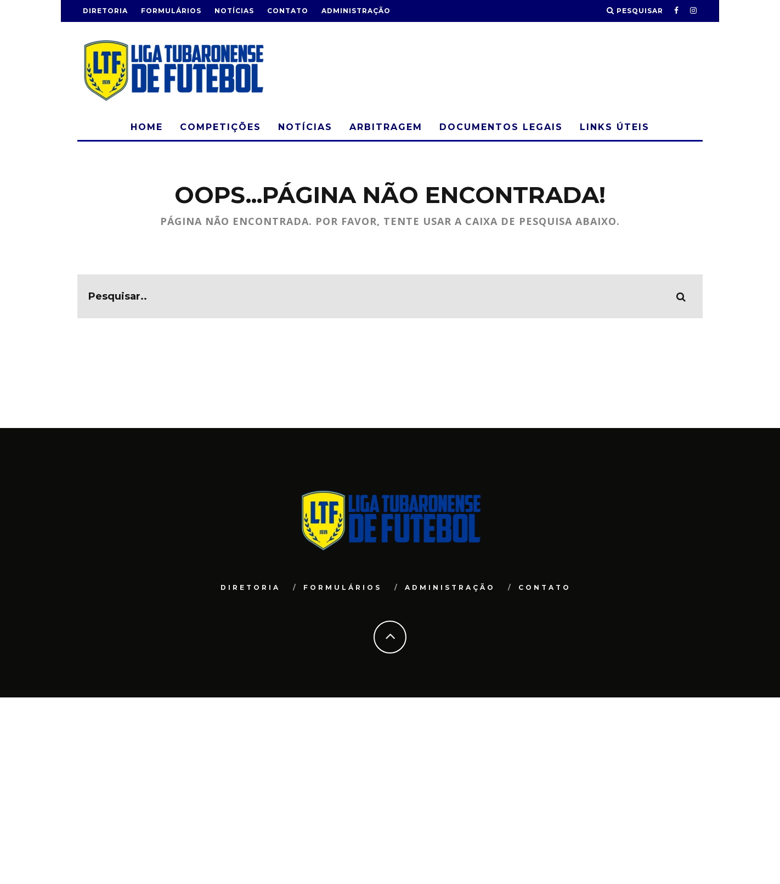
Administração (356, 11)
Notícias (234, 11)
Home (147, 127)
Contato (287, 11)
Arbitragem (385, 127)
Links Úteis (614, 127)
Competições (220, 127)
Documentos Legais (501, 127)
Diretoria (105, 11)
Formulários (171, 11)
